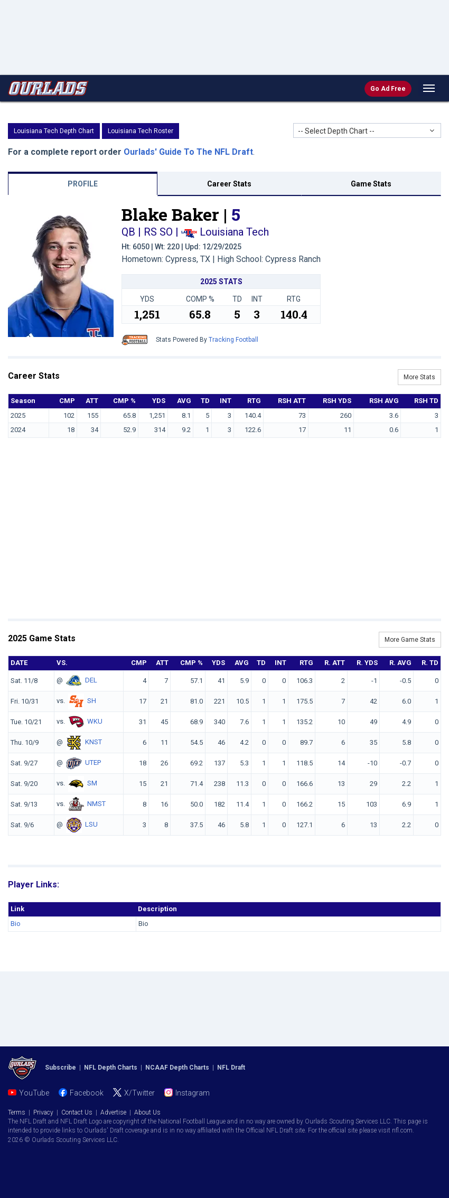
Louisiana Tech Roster (140, 131)
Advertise (113, 1112)
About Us (147, 1112)
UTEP (93, 762)
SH (91, 701)
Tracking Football (233, 339)
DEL (91, 680)
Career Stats (229, 184)
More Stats (419, 377)
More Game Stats (410, 639)
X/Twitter (139, 1093)
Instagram (192, 1093)
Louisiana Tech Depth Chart (54, 131)
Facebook (87, 1093)
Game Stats (371, 184)
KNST (93, 742)
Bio (16, 924)
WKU (94, 721)
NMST (96, 804)
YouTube (34, 1093)
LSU (91, 824)
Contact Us (76, 1112)
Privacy (43, 1112)
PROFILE (83, 184)
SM (92, 783)
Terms (16, 1112)
